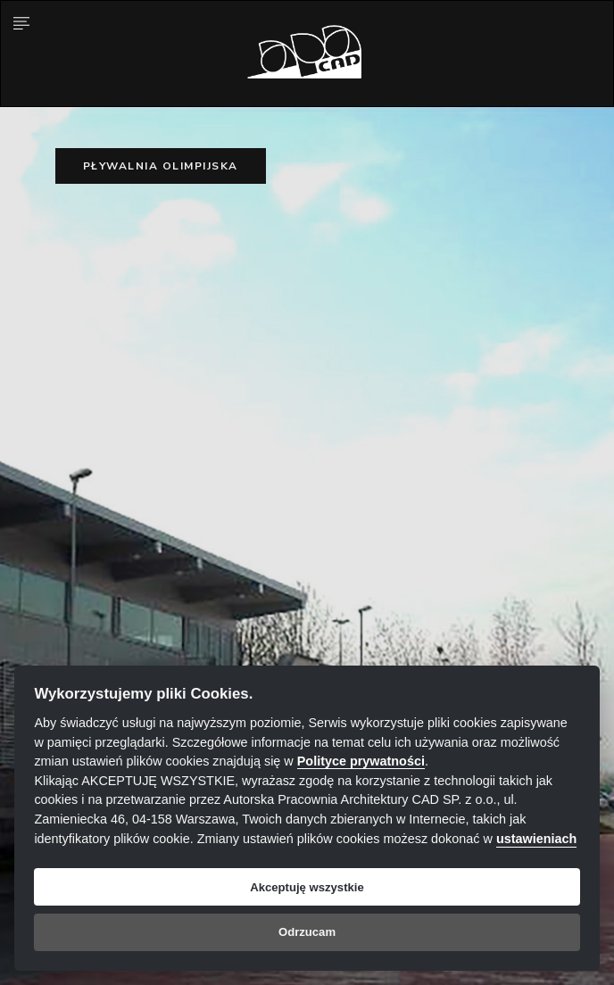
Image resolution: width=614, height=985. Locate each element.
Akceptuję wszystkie (307, 887)
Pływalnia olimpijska (160, 166)
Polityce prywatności (361, 761)
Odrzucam (307, 932)
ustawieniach (536, 839)
